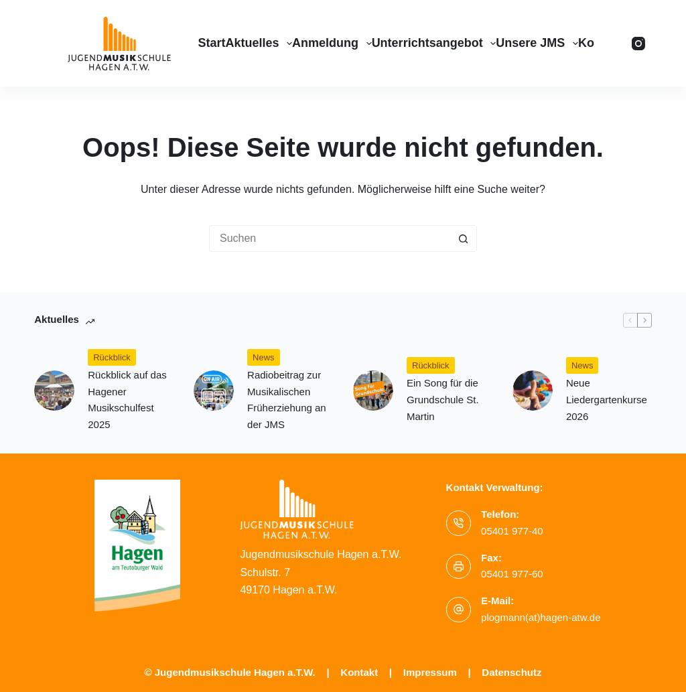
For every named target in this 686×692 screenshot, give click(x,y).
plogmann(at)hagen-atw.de (540, 617)
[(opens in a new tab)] (214, 390)
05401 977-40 (512, 531)
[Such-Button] (463, 238)
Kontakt (359, 672)
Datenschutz (511, 672)
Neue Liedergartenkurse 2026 (606, 399)
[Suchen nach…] (329, 238)
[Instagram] (638, 43)
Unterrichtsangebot (434, 44)
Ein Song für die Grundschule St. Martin (443, 399)
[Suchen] (613, 44)
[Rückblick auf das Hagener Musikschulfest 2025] (54, 390)
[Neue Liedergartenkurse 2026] (532, 390)
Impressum (430, 672)
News (264, 357)
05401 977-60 (512, 573)
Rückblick (112, 357)
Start (211, 43)
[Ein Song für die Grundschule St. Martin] (373, 390)
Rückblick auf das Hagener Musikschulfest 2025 (127, 399)
